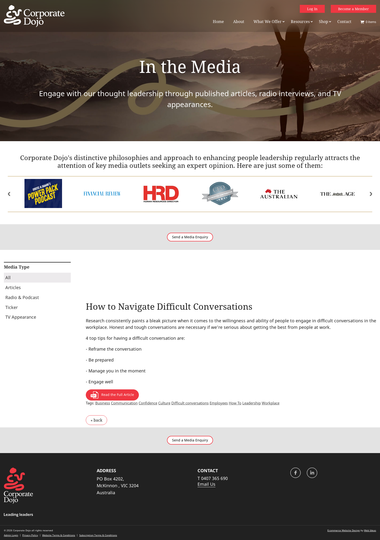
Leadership (251, 403)
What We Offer (267, 21)
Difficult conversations (190, 403)
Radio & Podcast (22, 297)
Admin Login (11, 535)
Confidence (148, 403)
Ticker (11, 307)
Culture (164, 403)
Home (218, 21)
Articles (13, 287)
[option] (43, 194)
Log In (312, 9)
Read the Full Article (112, 395)
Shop (323, 21)
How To (235, 403)
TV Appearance (20, 317)
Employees (219, 403)
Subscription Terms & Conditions (98, 535)
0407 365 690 (214, 478)
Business (102, 403)
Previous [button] (9, 194)
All (8, 277)
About (238, 21)
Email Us (206, 484)
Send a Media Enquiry (190, 237)
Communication (124, 403)
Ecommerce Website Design (343, 530)
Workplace (270, 403)
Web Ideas (370, 530)
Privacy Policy (30, 535)
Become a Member (353, 9)
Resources (300, 21)
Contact (344, 21)
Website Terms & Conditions (58, 535)
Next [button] (370, 194)
